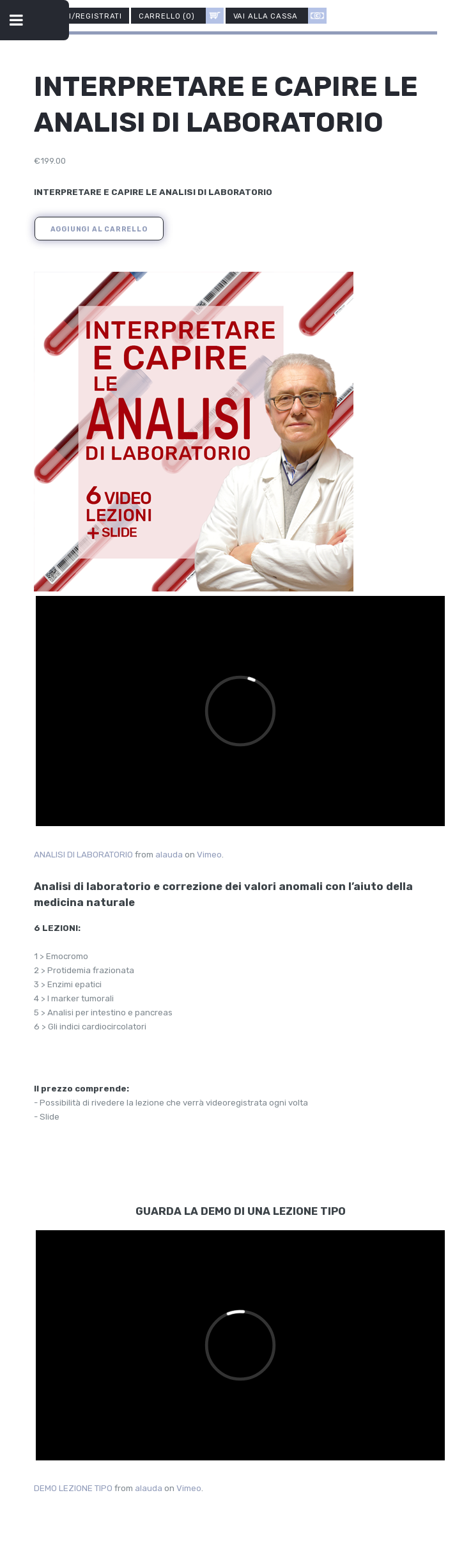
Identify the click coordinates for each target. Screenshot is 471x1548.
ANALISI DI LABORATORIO (83, 854)
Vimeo (209, 854)
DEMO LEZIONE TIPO (73, 1488)
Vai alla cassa (280, 16)
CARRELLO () (181, 16)
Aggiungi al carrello (99, 229)
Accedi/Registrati (82, 15)
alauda (169, 854)
